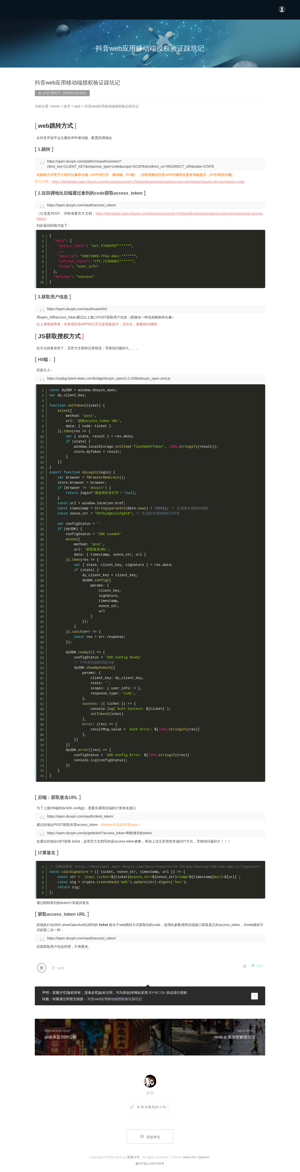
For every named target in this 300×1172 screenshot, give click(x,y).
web (77, 106)
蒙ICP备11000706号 (150, 1163)
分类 (237, 9)
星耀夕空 (133, 1157)
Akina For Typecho (196, 1157)
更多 (251, 9)
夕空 (150, 1093)
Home (55, 106)
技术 (66, 106)
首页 (222, 9)
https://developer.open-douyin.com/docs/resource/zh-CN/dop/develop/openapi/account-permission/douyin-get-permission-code (148, 182)
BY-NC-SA (157, 993)
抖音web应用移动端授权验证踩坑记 (115, 999)
